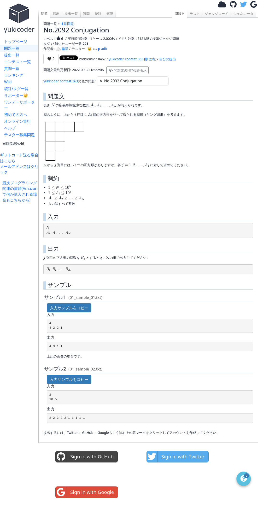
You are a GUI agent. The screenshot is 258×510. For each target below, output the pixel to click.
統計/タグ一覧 (16, 88)
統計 (98, 13)
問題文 (180, 13)
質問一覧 (11, 68)
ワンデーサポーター (19, 104)
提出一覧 (11, 55)
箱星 (62, 48)
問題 (44, 13)
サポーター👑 (16, 95)
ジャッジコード (216, 13)
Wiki (8, 82)
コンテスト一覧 (17, 61)
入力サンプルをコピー (69, 307)
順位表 (150, 59)
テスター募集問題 (19, 134)
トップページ (15, 41)
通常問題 (67, 23)
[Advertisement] (20, 275)
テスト (195, 13)
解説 (109, 13)
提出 (56, 13)
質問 (86, 13)
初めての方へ (15, 114)
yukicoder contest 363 (126, 59)
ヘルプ (10, 128)
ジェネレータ (243, 13)
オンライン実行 (17, 121)
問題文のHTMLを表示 (128, 70)
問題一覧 (11, 48)
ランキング (13, 75)
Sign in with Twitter (176, 456)
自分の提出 (167, 59)
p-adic (100, 48)
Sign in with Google (85, 492)
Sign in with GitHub (85, 456)
